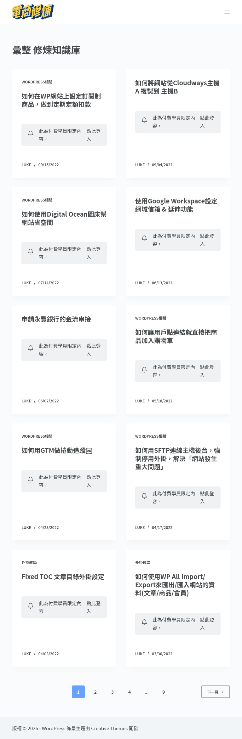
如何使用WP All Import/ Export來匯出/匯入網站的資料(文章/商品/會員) (175, 584)
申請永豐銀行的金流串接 (56, 318)
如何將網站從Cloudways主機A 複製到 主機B (177, 86)
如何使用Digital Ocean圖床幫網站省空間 (64, 218)
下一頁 (215, 692)
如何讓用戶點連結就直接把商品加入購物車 (176, 336)
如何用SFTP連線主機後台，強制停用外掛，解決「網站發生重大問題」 (177, 458)
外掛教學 (29, 562)
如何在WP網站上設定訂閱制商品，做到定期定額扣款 (61, 100)
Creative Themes (109, 728)
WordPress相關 (36, 81)
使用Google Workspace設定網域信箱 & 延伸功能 (176, 204)
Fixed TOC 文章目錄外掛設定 (62, 576)
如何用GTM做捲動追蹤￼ (56, 450)
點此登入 (93, 135)
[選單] (227, 12)
